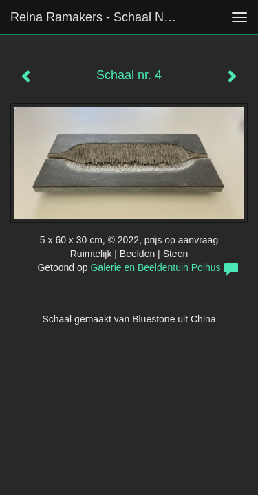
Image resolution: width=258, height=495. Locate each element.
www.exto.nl (132, 397)
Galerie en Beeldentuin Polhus (155, 267)
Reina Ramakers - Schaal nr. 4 (95, 17)
